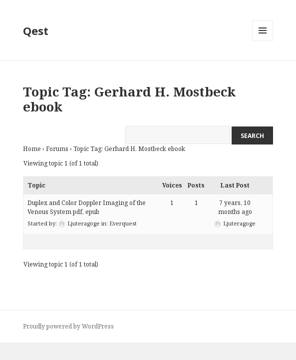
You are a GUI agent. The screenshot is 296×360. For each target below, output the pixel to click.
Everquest (123, 223)
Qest (35, 30)
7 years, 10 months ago (235, 207)
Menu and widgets (263, 40)
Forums (57, 148)
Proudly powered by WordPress (68, 326)
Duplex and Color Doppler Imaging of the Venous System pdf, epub (86, 207)
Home (32, 148)
